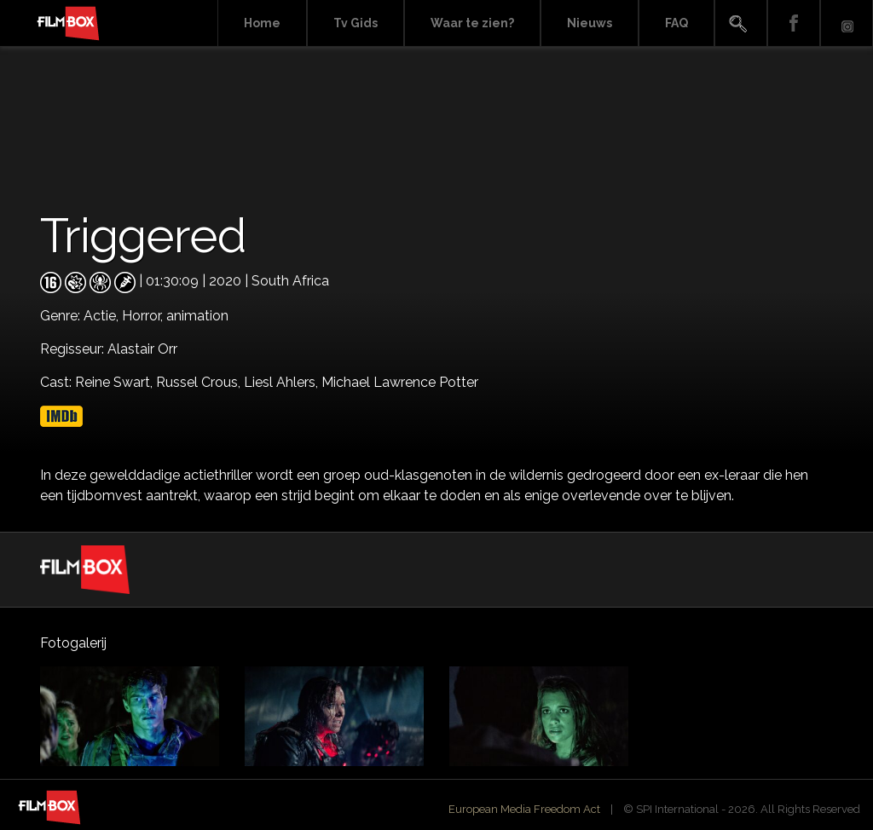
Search (740, 23)
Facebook (793, 23)
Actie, (103, 316)
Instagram (846, 23)
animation (197, 316)
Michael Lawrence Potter (399, 382)
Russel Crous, (200, 382)
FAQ (676, 23)
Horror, (144, 316)
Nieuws (589, 23)
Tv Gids (355, 23)
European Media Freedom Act (524, 809)
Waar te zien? (472, 23)
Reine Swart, (115, 382)
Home (262, 23)
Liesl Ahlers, (282, 382)
